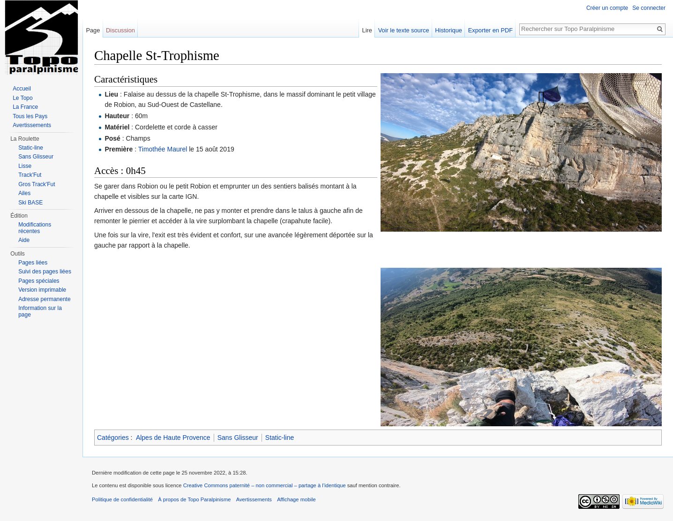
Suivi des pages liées (44, 271)
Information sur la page (40, 311)
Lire (367, 30)
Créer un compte (607, 8)
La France (25, 107)
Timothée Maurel (162, 149)
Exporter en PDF (490, 30)
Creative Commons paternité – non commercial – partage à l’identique (264, 485)
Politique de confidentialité (122, 499)
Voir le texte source (403, 30)
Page (93, 30)
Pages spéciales (38, 281)
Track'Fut (29, 175)
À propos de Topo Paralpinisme (194, 499)
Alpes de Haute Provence (173, 437)
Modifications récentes (34, 227)
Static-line (279, 437)
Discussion (120, 30)
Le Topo (23, 98)
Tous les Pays (30, 116)
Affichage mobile (296, 499)
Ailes (24, 193)
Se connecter (649, 8)
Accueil (22, 88)
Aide (24, 240)
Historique (448, 30)
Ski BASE (30, 202)
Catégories (113, 437)
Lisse (24, 166)
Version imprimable (42, 290)
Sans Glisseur (237, 437)
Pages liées (32, 262)
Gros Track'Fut (36, 184)
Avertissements (32, 125)
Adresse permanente (44, 299)
